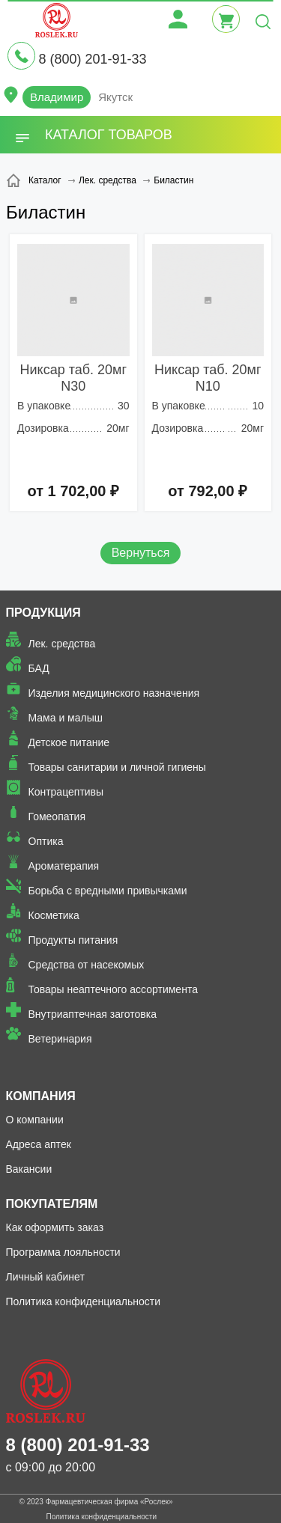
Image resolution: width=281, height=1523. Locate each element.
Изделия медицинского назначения (114, 693)
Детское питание (69, 742)
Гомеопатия (57, 816)
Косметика (53, 915)
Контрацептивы (66, 792)
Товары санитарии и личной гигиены (117, 767)
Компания (41, 1096)
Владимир (56, 97)
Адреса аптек (38, 1144)
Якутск (115, 97)
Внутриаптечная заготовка (92, 1014)
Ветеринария (60, 1039)
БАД (38, 668)
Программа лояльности (63, 1252)
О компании (35, 1120)
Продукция (43, 612)
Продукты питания (73, 940)
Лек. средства (62, 644)
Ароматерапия (64, 866)
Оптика (46, 841)
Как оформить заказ (55, 1227)
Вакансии (29, 1169)
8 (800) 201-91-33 (92, 59)
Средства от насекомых (86, 965)
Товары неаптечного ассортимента (113, 989)
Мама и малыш (65, 718)
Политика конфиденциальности (83, 1301)
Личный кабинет (45, 1277)
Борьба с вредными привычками (107, 891)
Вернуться (141, 552)
